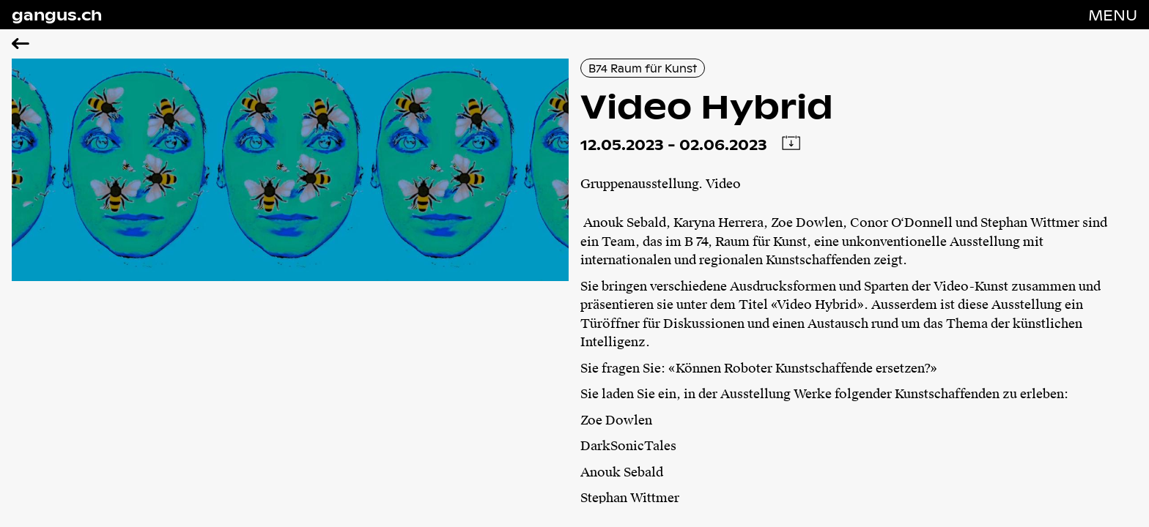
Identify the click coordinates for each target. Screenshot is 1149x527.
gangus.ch (57, 14)
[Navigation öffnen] (1112, 14)
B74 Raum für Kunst (642, 68)
